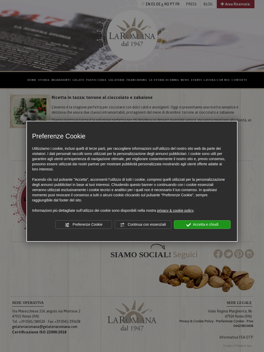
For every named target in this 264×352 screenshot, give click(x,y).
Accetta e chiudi (202, 224)
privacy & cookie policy (175, 210)
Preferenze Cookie (84, 224)
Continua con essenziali (143, 224)
